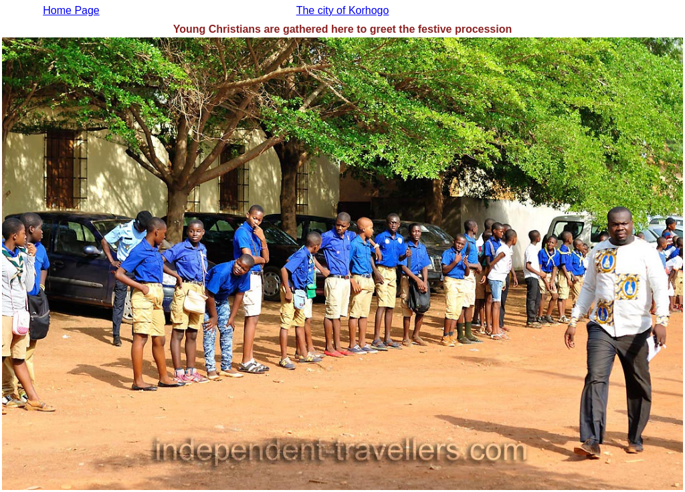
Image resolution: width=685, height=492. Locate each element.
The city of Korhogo (342, 10)
